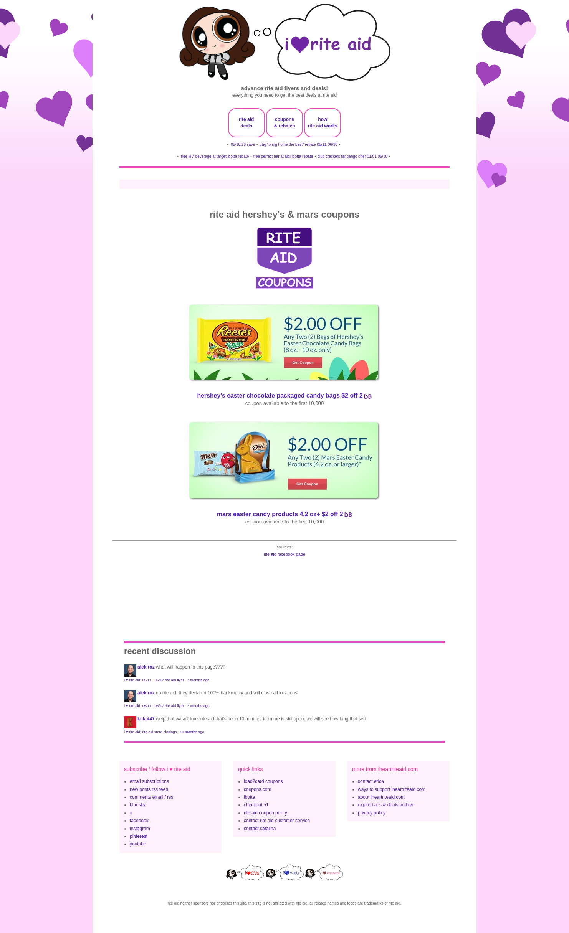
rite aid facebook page (284, 554)
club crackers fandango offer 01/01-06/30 (352, 156)
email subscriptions (149, 781)
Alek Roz (146, 667)
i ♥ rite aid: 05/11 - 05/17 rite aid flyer (154, 680)
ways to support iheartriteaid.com (391, 789)
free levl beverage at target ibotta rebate (215, 156)
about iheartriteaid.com (381, 797)
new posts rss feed (149, 789)
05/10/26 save (243, 144)
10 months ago (192, 732)
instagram (140, 828)
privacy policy (371, 813)
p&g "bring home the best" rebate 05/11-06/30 (298, 144)
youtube (138, 844)
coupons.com (257, 789)
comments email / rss (151, 797)
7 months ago (198, 680)
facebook (139, 820)
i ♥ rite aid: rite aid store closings (150, 732)
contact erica (371, 781)
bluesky (138, 804)
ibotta (249, 797)
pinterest (138, 836)
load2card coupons (263, 781)
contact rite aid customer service (277, 820)
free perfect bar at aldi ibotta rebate (283, 156)
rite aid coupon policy (265, 813)
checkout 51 (256, 804)
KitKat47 (146, 719)
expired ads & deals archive (386, 804)
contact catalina (260, 828)
